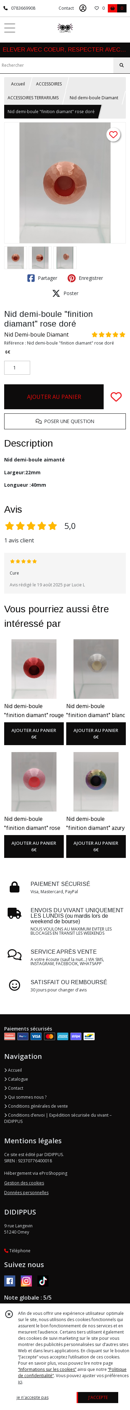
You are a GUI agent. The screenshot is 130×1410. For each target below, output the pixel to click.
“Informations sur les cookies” (47, 1369)
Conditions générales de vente (36, 1106)
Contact (66, 8)
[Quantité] (17, 368)
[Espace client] (83, 8)
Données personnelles (26, 1193)
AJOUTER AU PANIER (54, 397)
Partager (42, 278)
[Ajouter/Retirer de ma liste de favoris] (116, 397)
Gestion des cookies (24, 1183)
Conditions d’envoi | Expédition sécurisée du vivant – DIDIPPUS (58, 1118)
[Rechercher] (121, 65)
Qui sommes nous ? (25, 1097)
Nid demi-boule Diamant (94, 98)
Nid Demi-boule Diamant (36, 334)
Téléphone (17, 1251)
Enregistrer (85, 278)
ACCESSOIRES (49, 84)
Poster (65, 293)
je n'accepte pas (33, 1397)
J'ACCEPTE (98, 1397)
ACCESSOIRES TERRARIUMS (33, 98)
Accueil (18, 84)
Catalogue (16, 1079)
